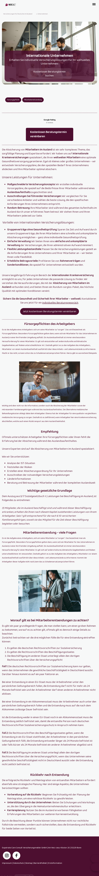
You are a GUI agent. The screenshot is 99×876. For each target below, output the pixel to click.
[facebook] (16, 860)
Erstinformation (55, 867)
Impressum (7, 867)
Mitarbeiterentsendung (33, 99)
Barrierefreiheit (40, 867)
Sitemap (28, 867)
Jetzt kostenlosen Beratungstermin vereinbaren (49, 316)
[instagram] (7, 860)
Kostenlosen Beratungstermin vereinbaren (48, 139)
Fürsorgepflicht (13, 99)
